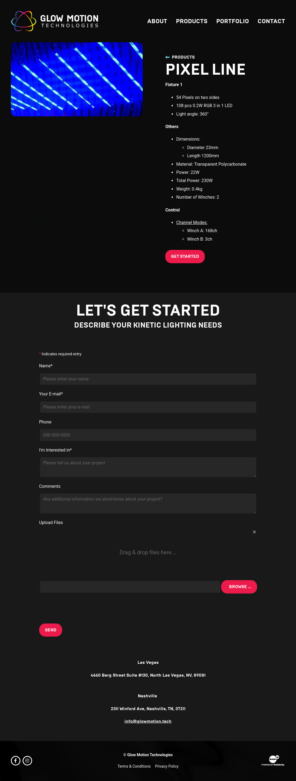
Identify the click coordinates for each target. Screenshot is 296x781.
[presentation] (81, 609)
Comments (50, 487)
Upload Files (52, 523)
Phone (46, 422)
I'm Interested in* (56, 450)
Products (180, 57)
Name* (47, 366)
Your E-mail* (52, 394)
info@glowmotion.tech (148, 722)
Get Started (185, 256)
